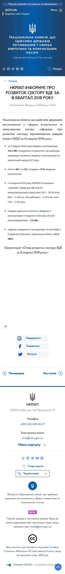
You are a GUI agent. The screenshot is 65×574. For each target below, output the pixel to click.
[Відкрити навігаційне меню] (60, 10)
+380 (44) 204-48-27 (32, 424)
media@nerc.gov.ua (40, 527)
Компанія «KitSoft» (23, 565)
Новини (12, 81)
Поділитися (33, 346)
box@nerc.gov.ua (32, 438)
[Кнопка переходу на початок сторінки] (58, 567)
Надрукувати (33, 338)
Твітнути (32, 354)
